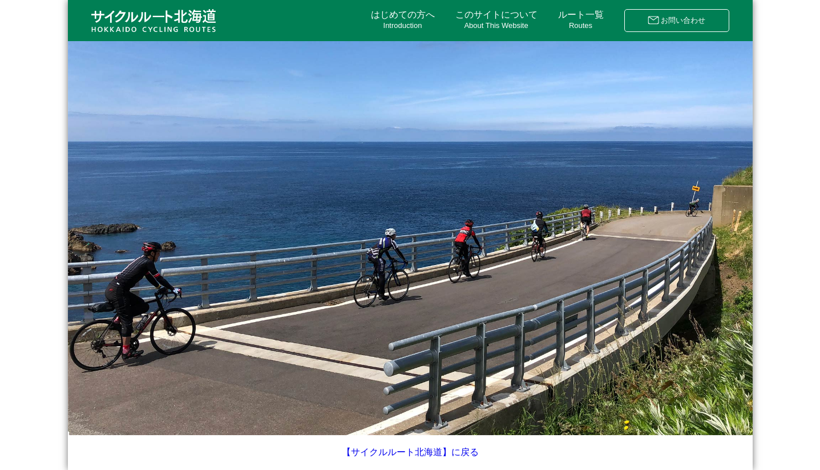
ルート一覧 (581, 20)
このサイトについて (496, 20)
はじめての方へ (403, 20)
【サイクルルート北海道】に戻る (410, 452)
